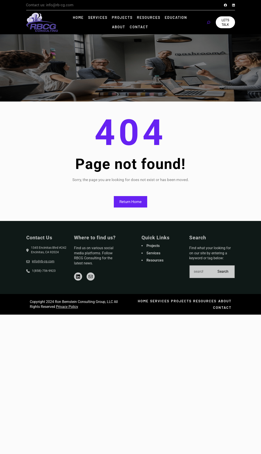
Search (238, 271)
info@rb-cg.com (28, 261)
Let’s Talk (225, 22)
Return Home (130, 201)
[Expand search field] (208, 22)
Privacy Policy (67, 307)
